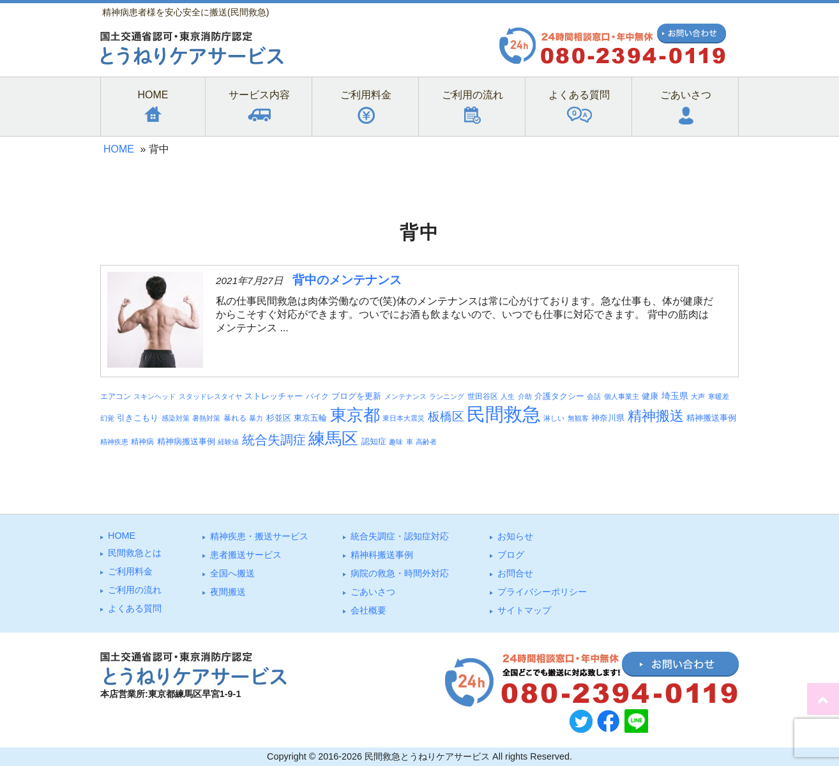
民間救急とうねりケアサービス (427, 756)
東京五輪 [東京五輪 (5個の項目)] (310, 418)
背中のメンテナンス (347, 280)
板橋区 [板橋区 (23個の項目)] (446, 416)
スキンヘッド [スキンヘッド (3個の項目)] (154, 396)
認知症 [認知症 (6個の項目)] (373, 441)
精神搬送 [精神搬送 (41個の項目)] (656, 416)
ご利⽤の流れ (135, 590)
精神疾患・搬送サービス (259, 536)
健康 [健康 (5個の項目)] (650, 396)
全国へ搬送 (232, 573)
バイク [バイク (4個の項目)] (317, 396)
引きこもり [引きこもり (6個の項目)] (137, 418)
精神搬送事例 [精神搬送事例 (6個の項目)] (711, 418)
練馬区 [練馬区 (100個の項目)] (333, 438)
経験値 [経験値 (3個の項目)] (228, 442)
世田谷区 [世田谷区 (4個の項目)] (482, 396)
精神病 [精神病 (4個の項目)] (142, 441)
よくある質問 (135, 608)
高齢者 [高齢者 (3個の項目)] (426, 442)
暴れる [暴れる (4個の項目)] (234, 418)
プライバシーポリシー (542, 592)
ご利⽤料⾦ (130, 571)
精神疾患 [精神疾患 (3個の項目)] (114, 442)
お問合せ (515, 573)
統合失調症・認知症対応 (400, 536)
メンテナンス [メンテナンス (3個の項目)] (405, 396)
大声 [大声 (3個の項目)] (698, 396)
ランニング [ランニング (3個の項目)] (446, 396)
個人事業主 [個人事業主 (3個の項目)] (621, 396)
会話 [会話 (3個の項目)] (594, 396)
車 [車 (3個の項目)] (409, 442)
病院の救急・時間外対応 (400, 573)
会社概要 (368, 610)
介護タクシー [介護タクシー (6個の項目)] (559, 396)
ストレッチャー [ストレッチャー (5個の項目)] (274, 396)
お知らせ (515, 536)
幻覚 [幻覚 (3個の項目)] (107, 418)
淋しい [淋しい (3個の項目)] (553, 418)
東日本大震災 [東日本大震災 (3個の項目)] (403, 418)
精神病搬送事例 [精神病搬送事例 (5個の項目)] (186, 441)
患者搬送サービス (246, 555)
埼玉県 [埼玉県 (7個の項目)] (674, 396)
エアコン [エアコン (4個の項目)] (115, 396)
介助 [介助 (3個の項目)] (525, 396)
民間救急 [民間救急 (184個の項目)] (504, 413)
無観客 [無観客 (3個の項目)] (578, 418)
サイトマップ (524, 610)
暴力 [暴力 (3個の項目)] (256, 418)
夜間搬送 (228, 592)
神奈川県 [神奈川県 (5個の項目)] (607, 418)
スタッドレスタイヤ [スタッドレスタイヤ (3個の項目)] (210, 396)
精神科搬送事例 (382, 555)
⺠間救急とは (135, 553)
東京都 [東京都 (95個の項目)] (355, 414)
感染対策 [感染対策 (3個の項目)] (176, 418)
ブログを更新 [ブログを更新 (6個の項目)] (356, 396)
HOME (118, 149)
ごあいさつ (373, 592)
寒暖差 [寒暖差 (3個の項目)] (718, 396)
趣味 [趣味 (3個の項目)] (396, 442)
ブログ (510, 555)
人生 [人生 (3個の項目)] (508, 396)
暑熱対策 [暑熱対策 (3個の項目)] (206, 418)
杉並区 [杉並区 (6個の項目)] (278, 418)
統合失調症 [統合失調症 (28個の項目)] (274, 440)
